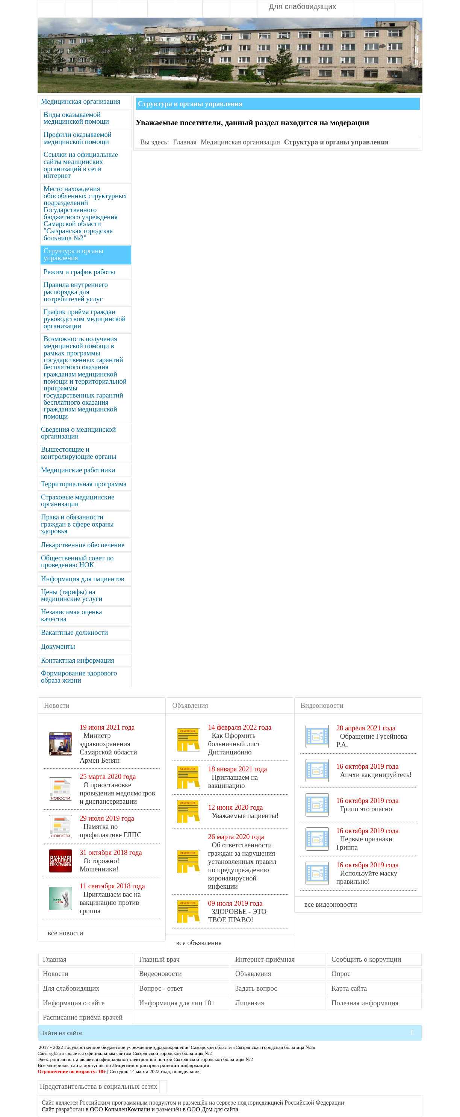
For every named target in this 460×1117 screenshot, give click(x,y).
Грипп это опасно (366, 809)
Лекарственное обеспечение (82, 545)
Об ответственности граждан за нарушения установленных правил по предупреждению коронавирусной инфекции (242, 865)
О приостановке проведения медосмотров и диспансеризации (117, 793)
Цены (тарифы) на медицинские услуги (71, 596)
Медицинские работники (78, 470)
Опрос (341, 973)
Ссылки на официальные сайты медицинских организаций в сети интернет (81, 165)
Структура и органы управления (73, 254)
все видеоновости (331, 904)
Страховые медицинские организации (77, 501)
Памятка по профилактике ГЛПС (111, 831)
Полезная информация (364, 1003)
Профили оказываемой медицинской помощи (78, 138)
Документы (58, 646)
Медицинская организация (80, 101)
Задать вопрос (256, 988)
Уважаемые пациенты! (245, 816)
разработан (70, 1109)
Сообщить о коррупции (366, 959)
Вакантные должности (74, 632)
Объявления (253, 973)
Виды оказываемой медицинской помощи (76, 118)
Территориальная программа (84, 484)
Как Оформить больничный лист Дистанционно (234, 744)
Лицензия (249, 1003)
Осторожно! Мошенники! (100, 865)
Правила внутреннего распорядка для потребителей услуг (76, 291)
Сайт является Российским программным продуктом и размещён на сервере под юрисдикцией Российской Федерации (193, 1102)
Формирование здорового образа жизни (79, 677)
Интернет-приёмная (265, 959)
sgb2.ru (56, 1053)
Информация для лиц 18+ (177, 1003)
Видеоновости (160, 973)
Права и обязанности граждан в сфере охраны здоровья (77, 524)
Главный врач (159, 959)
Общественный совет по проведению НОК (77, 562)
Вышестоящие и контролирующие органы (78, 453)
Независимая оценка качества (71, 616)
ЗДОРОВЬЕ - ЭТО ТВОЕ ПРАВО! (237, 916)
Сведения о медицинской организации (78, 433)
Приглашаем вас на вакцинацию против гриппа (110, 902)
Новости (55, 973)
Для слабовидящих (301, 6)
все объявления (199, 943)
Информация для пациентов (82, 579)
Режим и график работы (79, 272)
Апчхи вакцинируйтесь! (376, 775)
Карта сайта (349, 988)
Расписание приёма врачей (83, 1017)
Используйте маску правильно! (366, 877)
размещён (168, 1109)
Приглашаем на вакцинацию (233, 781)
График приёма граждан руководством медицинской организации (85, 318)
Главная (185, 142)
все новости (66, 933)
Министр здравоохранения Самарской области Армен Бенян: (108, 748)
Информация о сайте (73, 1003)
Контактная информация (77, 660)
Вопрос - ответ (161, 988)
